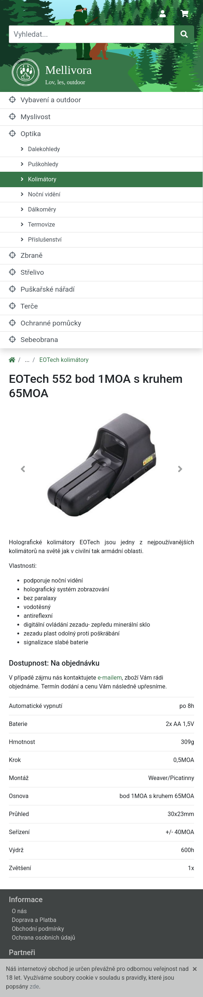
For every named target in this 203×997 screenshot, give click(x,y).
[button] (22, 470)
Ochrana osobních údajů (43, 937)
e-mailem (110, 677)
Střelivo (26, 272)
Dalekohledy (40, 149)
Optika (25, 133)
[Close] (194, 969)
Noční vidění (40, 194)
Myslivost (29, 117)
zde (34, 986)
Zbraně (25, 255)
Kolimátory (38, 179)
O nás (19, 911)
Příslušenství (41, 239)
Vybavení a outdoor (45, 100)
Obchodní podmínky (38, 928)
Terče (23, 306)
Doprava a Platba (34, 919)
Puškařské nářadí (42, 289)
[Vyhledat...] (92, 34)
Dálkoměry (38, 209)
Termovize (38, 224)
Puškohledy (39, 164)
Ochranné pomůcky (45, 323)
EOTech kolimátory (63, 359)
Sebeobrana (33, 339)
